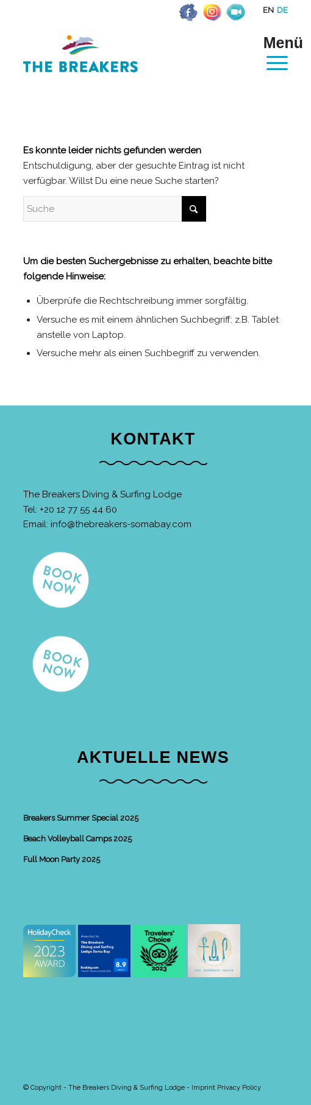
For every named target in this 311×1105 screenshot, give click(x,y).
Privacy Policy (239, 1088)
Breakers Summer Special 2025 (80, 818)
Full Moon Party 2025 (61, 859)
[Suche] (114, 209)
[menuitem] (271, 53)
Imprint (203, 1088)
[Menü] (271, 53)
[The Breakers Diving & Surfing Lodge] (129, 67)
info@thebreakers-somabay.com (121, 524)
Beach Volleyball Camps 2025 (77, 838)
